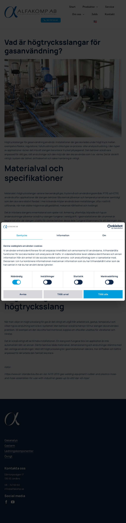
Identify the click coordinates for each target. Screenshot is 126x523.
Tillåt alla (103, 294)
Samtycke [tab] (21, 235)
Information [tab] (63, 235)
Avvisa (23, 294)
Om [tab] (104, 235)
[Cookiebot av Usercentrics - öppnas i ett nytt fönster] (110, 226)
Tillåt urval (63, 294)
